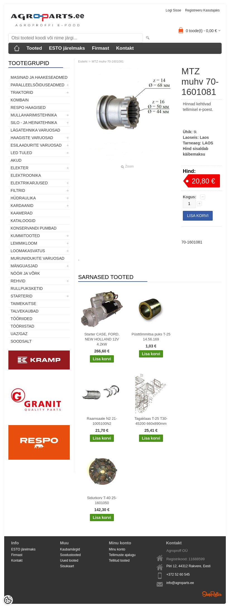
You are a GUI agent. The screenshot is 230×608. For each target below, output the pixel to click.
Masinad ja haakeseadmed (39, 77)
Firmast (100, 48)
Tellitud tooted (119, 560)
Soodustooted (70, 555)
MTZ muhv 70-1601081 (108, 61)
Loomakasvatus (28, 251)
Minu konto (117, 549)
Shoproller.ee (212, 594)
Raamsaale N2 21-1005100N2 (102, 421)
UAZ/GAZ (19, 334)
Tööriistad (22, 326)
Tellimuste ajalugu (122, 555)
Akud (16, 160)
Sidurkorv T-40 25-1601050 (102, 500)
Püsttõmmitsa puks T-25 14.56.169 (150, 336)
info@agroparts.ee (180, 583)
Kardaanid (22, 205)
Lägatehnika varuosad (35, 130)
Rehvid (18, 281)
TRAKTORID (22, 92)
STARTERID (21, 296)
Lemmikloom (24, 243)
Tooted (34, 48)
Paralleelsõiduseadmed (37, 85)
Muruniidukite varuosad (37, 258)
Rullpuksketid (27, 288)
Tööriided (21, 318)
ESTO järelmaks (67, 48)
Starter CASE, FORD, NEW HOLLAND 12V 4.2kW (101, 339)
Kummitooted (25, 235)
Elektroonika (26, 175)
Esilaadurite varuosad (36, 145)
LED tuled (21, 153)
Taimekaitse (23, 303)
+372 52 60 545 (178, 574)
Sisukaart (67, 566)
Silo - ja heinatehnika (34, 122)
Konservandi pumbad (33, 228)
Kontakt (125, 48)
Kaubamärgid (70, 549)
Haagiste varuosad (32, 137)
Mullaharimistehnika (34, 115)
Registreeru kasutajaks (202, 10)
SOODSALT (21, 341)
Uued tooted (69, 560)
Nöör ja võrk (25, 273)
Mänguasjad (24, 266)
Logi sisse (173, 10)
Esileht (82, 61)
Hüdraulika (23, 198)
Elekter (19, 168)
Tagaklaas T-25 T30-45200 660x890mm (151, 421)
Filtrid (18, 190)
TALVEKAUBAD (25, 311)
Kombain (20, 100)
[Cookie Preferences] (8, 600)
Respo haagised (28, 107)
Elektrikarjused (29, 183)
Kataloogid (23, 220)
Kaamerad (22, 213)
